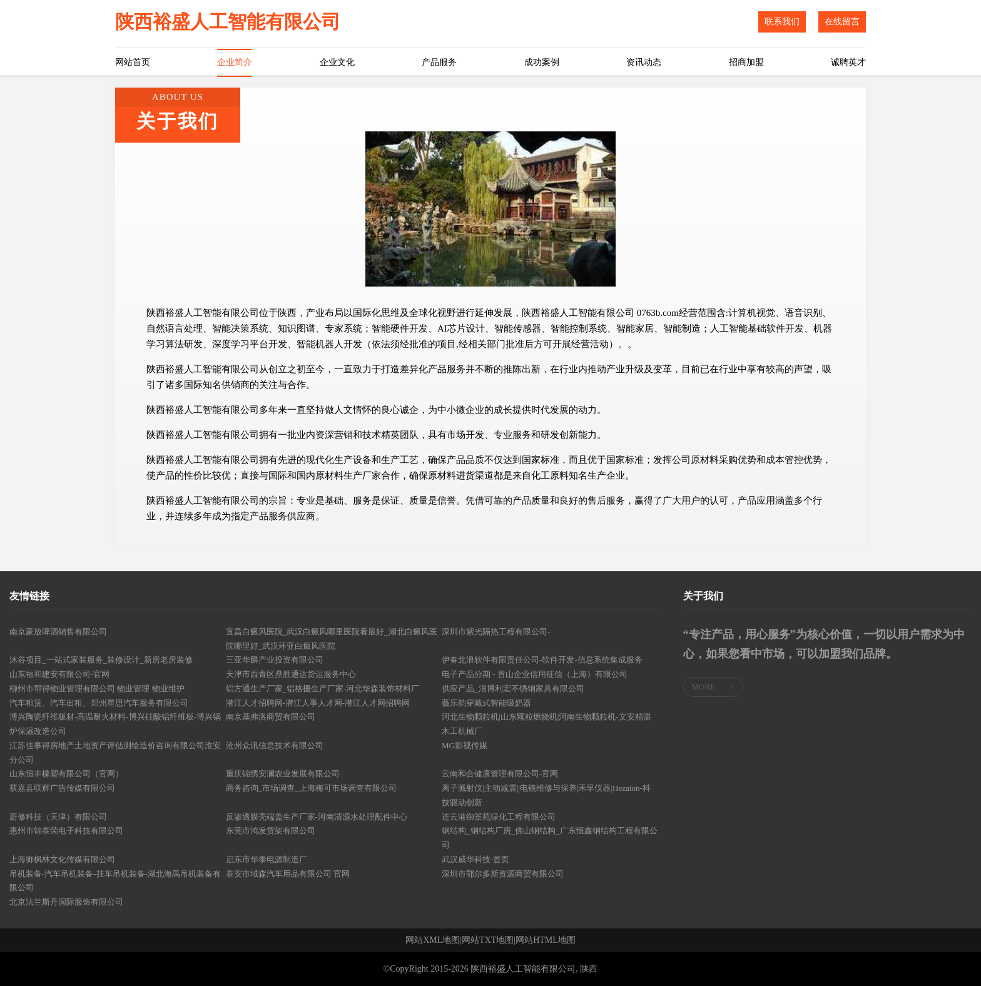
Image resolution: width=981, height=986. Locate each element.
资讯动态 (643, 62)
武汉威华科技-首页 (475, 859)
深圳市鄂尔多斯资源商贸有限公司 (503, 873)
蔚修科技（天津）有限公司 (58, 816)
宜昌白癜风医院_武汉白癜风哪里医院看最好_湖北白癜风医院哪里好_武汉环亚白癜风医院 (331, 639)
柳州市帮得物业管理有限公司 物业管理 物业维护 (97, 688)
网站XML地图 (432, 940)
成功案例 (541, 62)
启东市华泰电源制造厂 (266, 859)
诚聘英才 (848, 62)
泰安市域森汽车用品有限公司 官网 (288, 873)
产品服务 (439, 62)
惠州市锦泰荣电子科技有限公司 (66, 830)
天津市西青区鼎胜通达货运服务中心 (291, 674)
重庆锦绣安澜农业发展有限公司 (283, 773)
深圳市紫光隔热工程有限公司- (496, 631)
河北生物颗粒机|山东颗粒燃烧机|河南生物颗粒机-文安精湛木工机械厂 (546, 724)
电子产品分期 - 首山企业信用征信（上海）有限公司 (535, 674)
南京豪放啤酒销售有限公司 (58, 631)
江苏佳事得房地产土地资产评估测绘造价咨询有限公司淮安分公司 (115, 753)
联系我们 (782, 21)
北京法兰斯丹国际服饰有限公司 (66, 902)
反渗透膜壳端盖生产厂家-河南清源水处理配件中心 (316, 816)
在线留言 (842, 21)
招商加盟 (746, 62)
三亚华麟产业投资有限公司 (274, 659)
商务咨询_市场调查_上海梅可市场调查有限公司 (311, 788)
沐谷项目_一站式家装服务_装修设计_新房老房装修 (101, 659)
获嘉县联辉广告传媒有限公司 (62, 788)
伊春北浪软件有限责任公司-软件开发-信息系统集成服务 (542, 659)
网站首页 (132, 62)
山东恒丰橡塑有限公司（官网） (66, 773)
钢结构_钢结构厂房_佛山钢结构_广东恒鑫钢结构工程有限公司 (550, 838)
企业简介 (234, 62)
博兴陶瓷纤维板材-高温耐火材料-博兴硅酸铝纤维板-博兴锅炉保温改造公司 (115, 724)
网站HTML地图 (546, 940)
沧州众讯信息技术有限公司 (274, 745)
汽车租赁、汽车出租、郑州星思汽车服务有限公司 (98, 703)
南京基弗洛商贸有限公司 (270, 716)
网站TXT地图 (488, 940)
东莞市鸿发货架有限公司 (270, 830)
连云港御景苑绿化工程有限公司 (499, 816)
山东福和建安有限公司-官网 (59, 674)
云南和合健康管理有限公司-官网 (500, 773)
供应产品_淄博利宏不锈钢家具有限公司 (513, 688)
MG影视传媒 (464, 745)
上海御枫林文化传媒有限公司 (62, 859)
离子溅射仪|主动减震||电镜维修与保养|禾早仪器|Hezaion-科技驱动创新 (546, 795)
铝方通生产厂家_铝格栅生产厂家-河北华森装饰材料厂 (323, 688)
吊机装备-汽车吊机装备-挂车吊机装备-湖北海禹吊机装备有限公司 (115, 881)
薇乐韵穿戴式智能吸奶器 (486, 703)
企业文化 (337, 62)
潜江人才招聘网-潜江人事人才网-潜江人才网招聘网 (318, 703)
